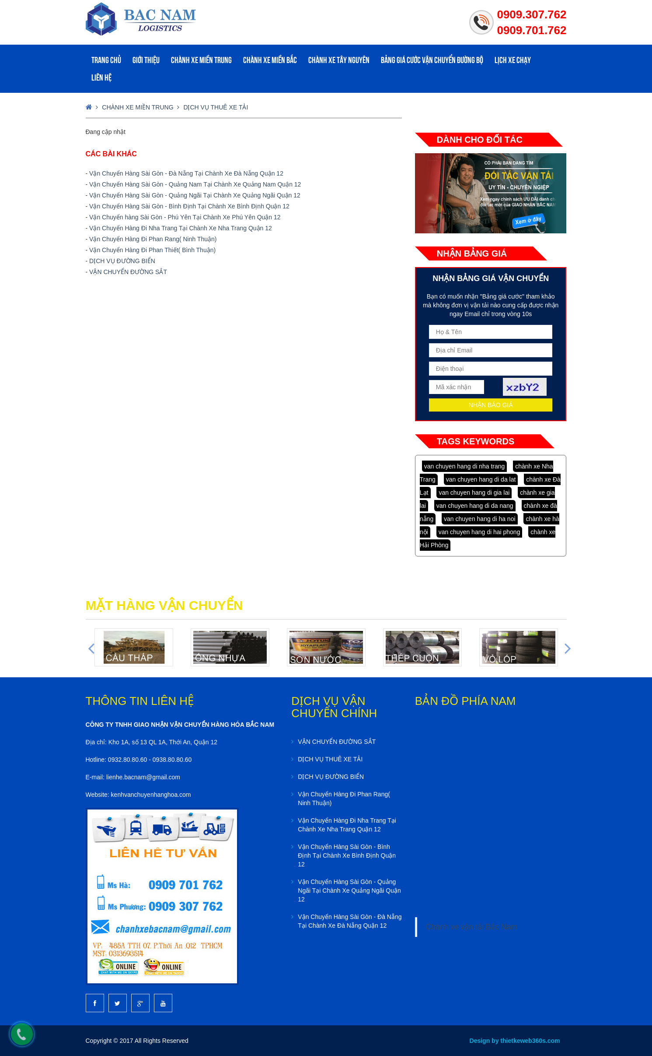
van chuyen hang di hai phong (479, 531)
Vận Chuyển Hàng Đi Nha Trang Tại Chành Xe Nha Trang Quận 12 (180, 228)
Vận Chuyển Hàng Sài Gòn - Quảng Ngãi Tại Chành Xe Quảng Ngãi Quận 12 (194, 195)
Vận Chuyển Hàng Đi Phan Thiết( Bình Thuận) (152, 249)
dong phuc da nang (410, 582)
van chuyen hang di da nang (474, 505)
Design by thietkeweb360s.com (515, 1040)
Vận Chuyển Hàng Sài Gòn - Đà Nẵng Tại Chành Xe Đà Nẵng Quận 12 (186, 173)
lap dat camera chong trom (482, 582)
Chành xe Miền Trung (201, 60)
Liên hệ (101, 77)
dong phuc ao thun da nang (423, 582)
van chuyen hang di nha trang (464, 466)
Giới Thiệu (146, 60)
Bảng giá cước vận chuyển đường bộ (432, 60)
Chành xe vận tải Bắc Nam (471, 926)
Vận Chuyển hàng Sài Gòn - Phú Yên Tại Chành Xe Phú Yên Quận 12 (185, 217)
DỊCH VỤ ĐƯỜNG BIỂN (122, 260)
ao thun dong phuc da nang (416, 582)
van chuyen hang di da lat (481, 479)
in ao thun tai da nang (452, 582)
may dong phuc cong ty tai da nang (439, 582)
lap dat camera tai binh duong (503, 582)
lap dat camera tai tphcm (495, 582)
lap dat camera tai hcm (489, 582)
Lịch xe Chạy (513, 60)
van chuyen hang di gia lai (474, 492)
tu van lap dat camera (469, 582)
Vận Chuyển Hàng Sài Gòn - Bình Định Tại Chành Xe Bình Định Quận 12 (189, 206)
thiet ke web (519, 582)
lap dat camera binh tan (509, 582)
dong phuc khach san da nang (430, 582)
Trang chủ (106, 60)
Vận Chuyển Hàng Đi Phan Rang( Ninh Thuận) (152, 239)
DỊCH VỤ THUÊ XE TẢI (215, 107)
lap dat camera (457, 582)
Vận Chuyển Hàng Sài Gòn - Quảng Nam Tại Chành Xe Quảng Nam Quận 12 (195, 184)
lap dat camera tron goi (462, 582)
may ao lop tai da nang (446, 582)
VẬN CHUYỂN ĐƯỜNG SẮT (128, 271)
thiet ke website (514, 582)
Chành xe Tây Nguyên (339, 60)
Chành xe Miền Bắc (270, 60)
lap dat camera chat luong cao (475, 582)
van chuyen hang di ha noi (479, 518)
